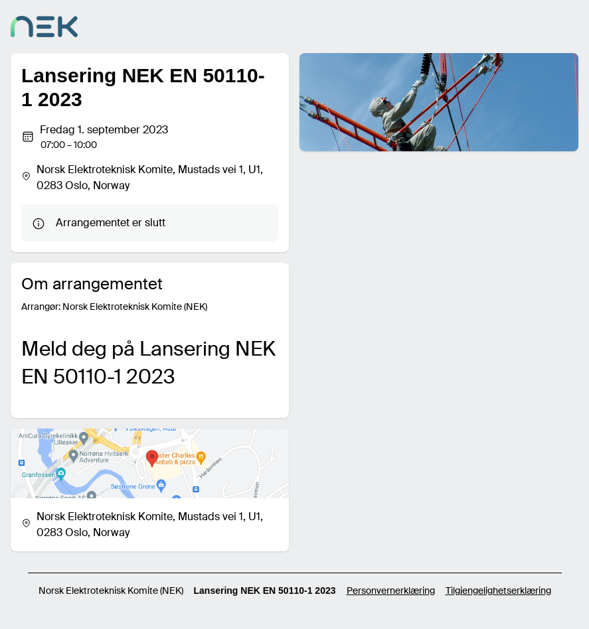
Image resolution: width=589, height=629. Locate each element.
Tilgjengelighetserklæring (498, 590)
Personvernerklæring (391, 590)
